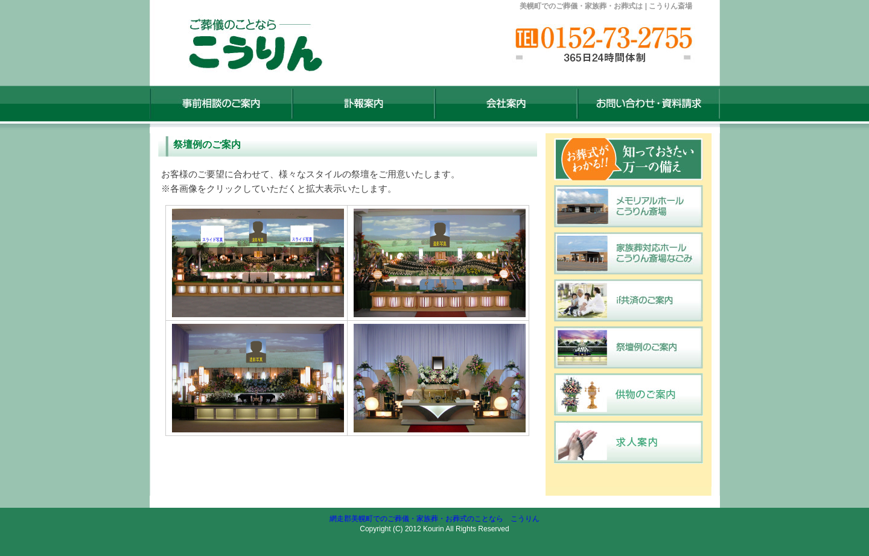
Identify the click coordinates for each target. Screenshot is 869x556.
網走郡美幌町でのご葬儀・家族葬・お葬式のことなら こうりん (434, 518)
